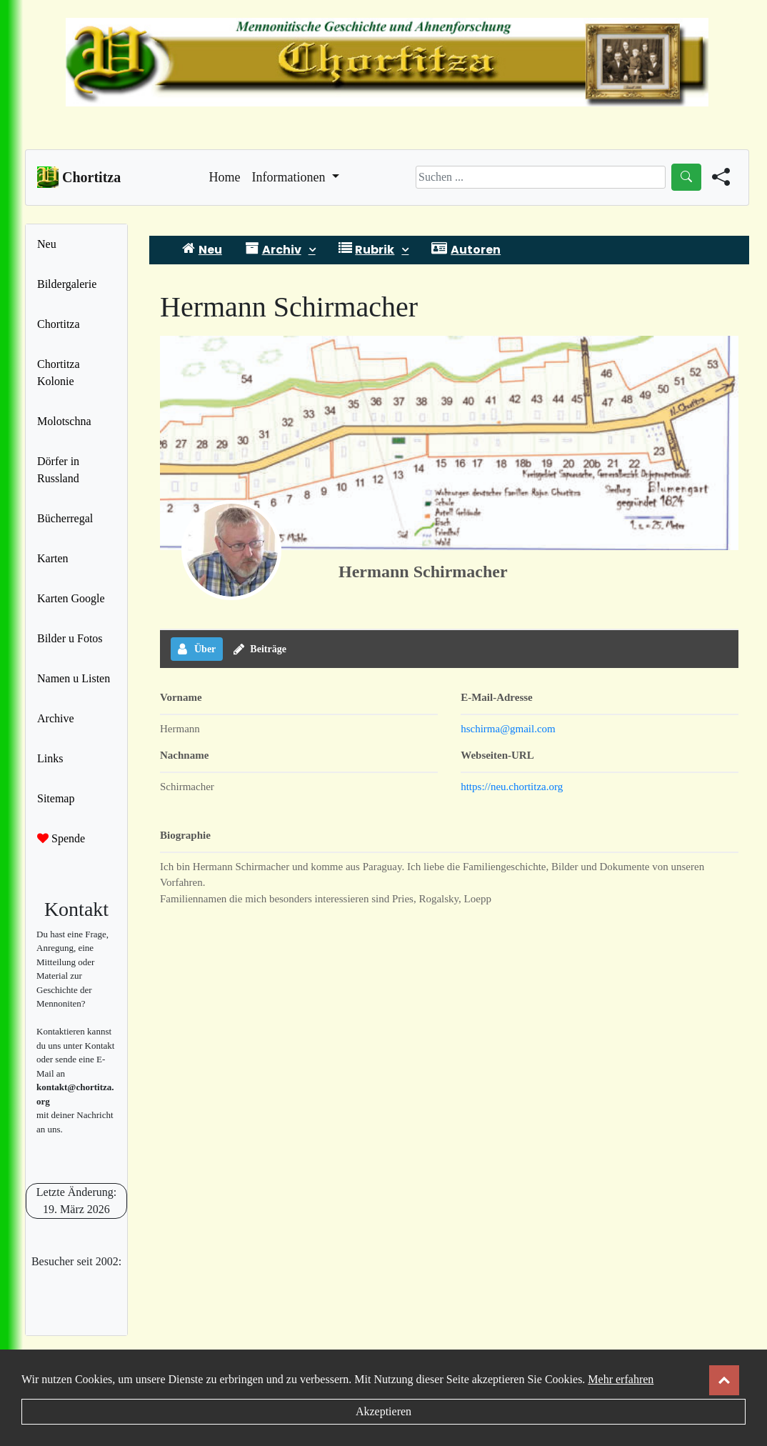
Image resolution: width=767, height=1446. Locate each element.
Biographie (185, 835)
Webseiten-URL (497, 755)
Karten (53, 558)
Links (50, 758)
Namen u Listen (73, 678)
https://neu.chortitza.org (512, 786)
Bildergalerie (66, 284)
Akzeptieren (383, 1411)
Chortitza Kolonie (58, 372)
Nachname (184, 755)
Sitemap (55, 798)
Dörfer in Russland (58, 469)
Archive (55, 718)
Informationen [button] (290, 177)
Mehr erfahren (620, 1379)
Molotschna (64, 421)
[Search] (541, 177)
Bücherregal (65, 518)
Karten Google (71, 598)
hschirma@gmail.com (508, 728)
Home (225, 175)
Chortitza (58, 324)
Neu (46, 244)
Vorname (181, 697)
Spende (61, 838)
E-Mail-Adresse (497, 697)
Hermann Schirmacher (423, 571)
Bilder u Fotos (70, 638)
